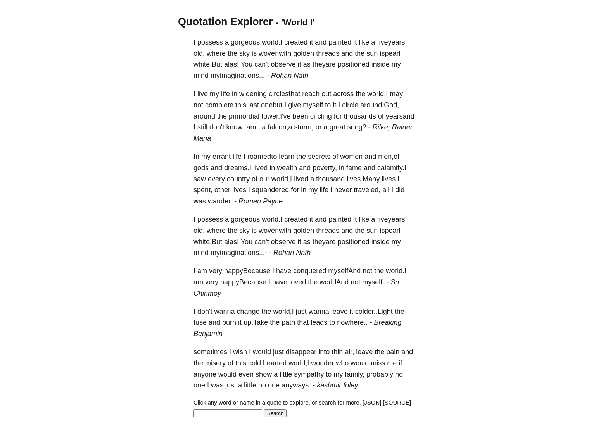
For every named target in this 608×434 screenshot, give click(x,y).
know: (235, 127)
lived (260, 168)
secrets (319, 156)
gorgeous (245, 42)
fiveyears (391, 42)
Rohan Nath (289, 75)
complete (219, 105)
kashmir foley (337, 385)
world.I (272, 42)
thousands (360, 116)
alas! (231, 64)
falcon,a (280, 127)
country (238, 179)
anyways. (296, 385)
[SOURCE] (397, 402)
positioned (354, 64)
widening (253, 94)
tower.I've (275, 116)
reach (311, 94)
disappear (301, 352)
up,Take (256, 322)
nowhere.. (352, 322)
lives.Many (363, 179)
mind (201, 75)
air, (349, 352)
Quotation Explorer (225, 22)
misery (215, 363)
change (248, 311)
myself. (373, 282)
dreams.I (237, 168)
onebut (271, 105)
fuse (200, 322)
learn (286, 156)
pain (392, 352)
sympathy (309, 374)
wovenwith (275, 53)
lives (389, 179)
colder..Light (374, 311)
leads (319, 322)
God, (391, 105)
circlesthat (284, 94)
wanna (224, 311)
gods (201, 168)
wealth (287, 168)
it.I (336, 105)
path (288, 322)
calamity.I (391, 168)
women (351, 156)
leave (339, 311)
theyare (324, 64)
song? (356, 127)
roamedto (262, 156)
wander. (220, 201)
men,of (388, 156)
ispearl (390, 53)
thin (337, 352)
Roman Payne (260, 201)
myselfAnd (344, 271)
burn (229, 322)
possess (210, 42)
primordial (244, 116)
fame (354, 168)
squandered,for (275, 190)
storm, (304, 127)
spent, (202, 190)
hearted (275, 363)
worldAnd (334, 282)
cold (254, 363)
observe (283, 64)
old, (199, 53)
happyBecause (247, 271)
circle (350, 105)
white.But (207, 64)
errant (221, 156)
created (295, 42)
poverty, (325, 168)
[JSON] (372, 402)
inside (380, 64)
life (225, 94)
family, (354, 374)
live (202, 94)
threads (327, 53)
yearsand (400, 116)
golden (303, 53)
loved (297, 282)
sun (372, 53)
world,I (281, 179)
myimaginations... (238, 75)
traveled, (367, 190)
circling (321, 116)
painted (339, 42)
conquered (309, 271)
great (337, 127)
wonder (322, 363)
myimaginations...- (239, 253)
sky (244, 53)
